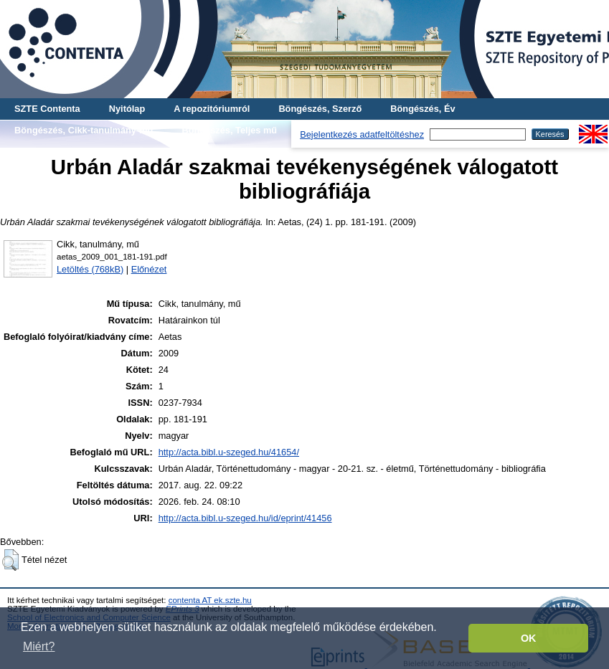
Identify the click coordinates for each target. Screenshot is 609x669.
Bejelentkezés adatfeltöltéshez (362, 134)
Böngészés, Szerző (320, 108)
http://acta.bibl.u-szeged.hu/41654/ (229, 452)
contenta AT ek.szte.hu (210, 600)
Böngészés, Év (422, 108)
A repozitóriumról (212, 108)
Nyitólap (127, 108)
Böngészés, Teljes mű (229, 130)
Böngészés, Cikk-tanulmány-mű (83, 130)
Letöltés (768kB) (90, 269)
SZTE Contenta (47, 108)
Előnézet (149, 269)
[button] (10, 560)
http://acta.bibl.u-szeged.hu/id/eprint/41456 (245, 518)
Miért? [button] (39, 646)
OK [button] (529, 638)
